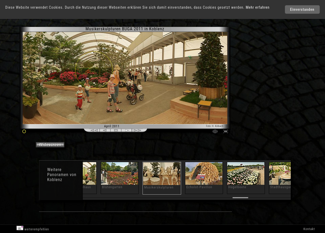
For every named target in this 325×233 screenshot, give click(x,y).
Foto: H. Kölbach (214, 126)
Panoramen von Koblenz (61, 177)
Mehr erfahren (258, 7)
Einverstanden (302, 9)
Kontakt (309, 229)
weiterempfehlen (32, 228)
